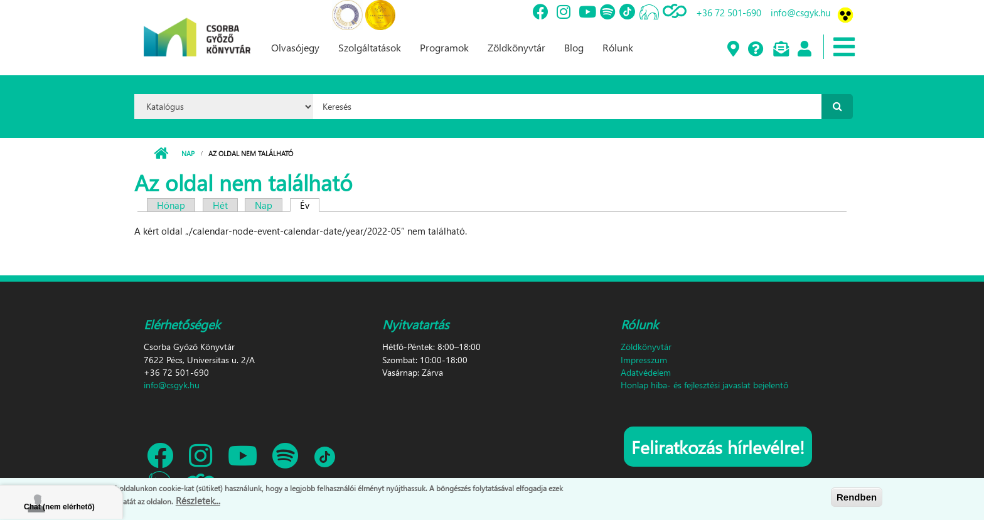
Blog (574, 47)
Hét (220, 205)
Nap (188, 153)
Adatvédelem (646, 372)
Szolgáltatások (369, 47)
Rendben (857, 497)
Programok (444, 47)
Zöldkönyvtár (516, 47)
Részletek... (198, 500)
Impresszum (644, 360)
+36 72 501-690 (728, 12)
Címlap (161, 153)
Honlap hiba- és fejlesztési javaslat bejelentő (704, 385)
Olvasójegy (295, 47)
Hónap (171, 205)
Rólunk (617, 47)
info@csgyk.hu (800, 12)
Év (309, 205)
